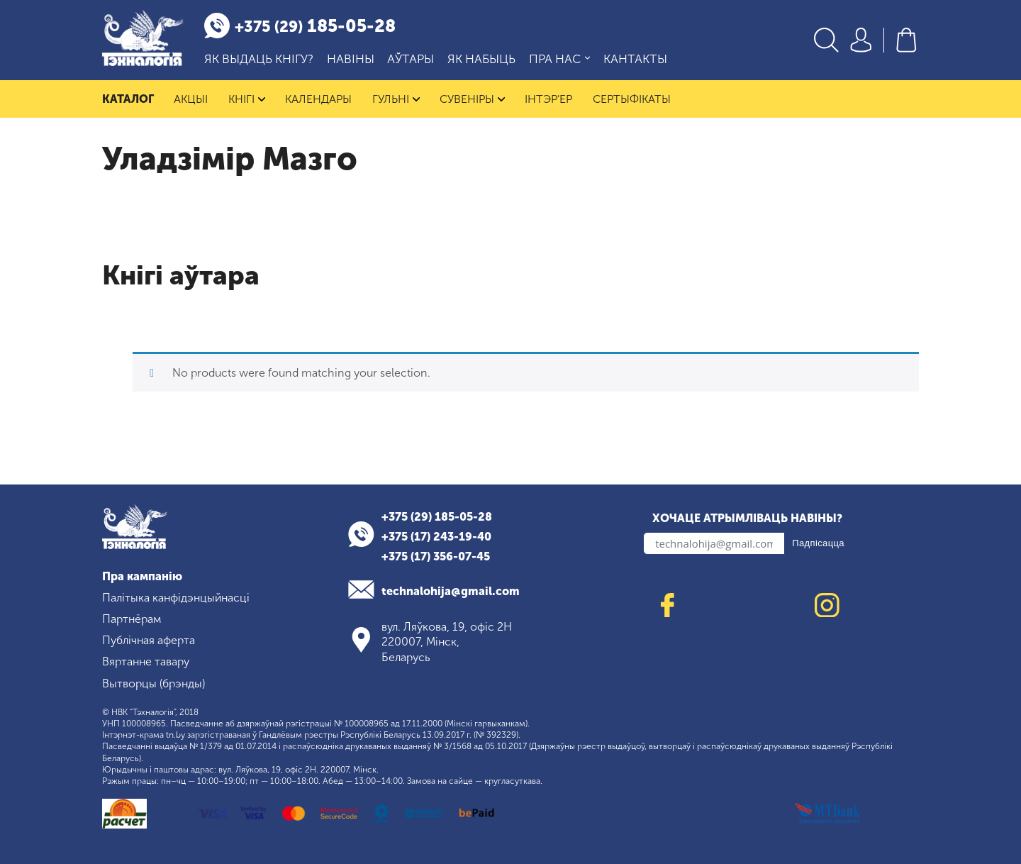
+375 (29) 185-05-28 (436, 517)
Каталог (128, 99)
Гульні (396, 99)
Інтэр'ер (549, 99)
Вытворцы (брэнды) (153, 683)
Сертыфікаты (632, 99)
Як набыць (481, 59)
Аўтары (410, 59)
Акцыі (191, 99)
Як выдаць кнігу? (258, 59)
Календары (319, 99)
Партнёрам (131, 619)
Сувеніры (472, 99)
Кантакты (635, 59)
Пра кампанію (142, 576)
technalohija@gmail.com (450, 591)
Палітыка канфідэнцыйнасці (176, 597)
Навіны (350, 59)
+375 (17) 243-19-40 (436, 536)
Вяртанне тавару (145, 661)
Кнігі (247, 99)
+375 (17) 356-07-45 (435, 556)
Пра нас (559, 59)
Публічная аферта (148, 640)
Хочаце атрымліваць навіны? (747, 518)
